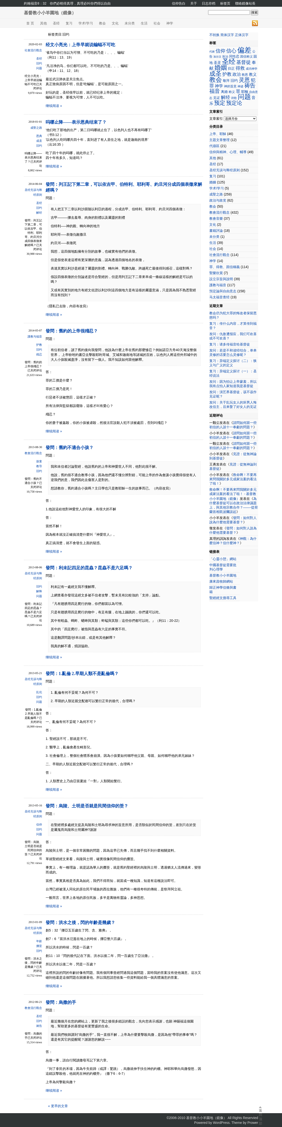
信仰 (39, 824)
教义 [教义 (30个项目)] (253, 74)
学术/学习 (85, 23)
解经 (39, 212)
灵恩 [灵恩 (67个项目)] (244, 80)
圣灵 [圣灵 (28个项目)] (217, 62)
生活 (144, 23)
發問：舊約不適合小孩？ (69, 447)
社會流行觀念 (33, 50)
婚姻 (212, 182)
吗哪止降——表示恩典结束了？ (76, 122)
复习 (69, 23)
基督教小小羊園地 (222, 575)
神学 (169, 23)
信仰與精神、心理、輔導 (228, 152)
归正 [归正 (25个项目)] (231, 68)
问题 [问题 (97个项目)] (244, 96)
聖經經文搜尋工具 (222, 598)
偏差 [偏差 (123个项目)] (244, 50)
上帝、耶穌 (217, 134)
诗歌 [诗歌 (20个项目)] (234, 98)
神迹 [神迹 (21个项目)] (240, 86)
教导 (39, 466)
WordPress (221, 1123)
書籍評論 (216, 231)
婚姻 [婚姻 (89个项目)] (220, 67)
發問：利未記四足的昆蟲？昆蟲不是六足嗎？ (89, 567)
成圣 (39, 141)
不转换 (214, 35)
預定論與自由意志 (222, 291)
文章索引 (216, 118)
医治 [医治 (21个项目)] (225, 56)
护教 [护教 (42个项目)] (227, 74)
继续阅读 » (54, 106)
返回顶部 (260, 1116)
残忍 (39, 354)
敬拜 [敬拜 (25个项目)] (226, 81)
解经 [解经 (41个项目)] (225, 97)
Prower (252, 1123)
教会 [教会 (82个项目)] (215, 79)
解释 (39, 591)
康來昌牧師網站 (221, 581)
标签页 (225, 3)
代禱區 (214, 146)
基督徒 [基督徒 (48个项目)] (243, 62)
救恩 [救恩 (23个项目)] (245, 74)
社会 (157, 23)
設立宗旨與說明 (221, 279)
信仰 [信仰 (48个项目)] (220, 50)
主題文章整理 (219, 140)
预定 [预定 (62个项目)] (219, 103)
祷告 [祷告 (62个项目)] (249, 85)
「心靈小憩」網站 (222, 559)
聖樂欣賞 (216, 273)
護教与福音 (35, 336)
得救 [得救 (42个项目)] (240, 68)
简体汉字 (227, 35)
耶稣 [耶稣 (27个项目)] (244, 92)
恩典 (39, 136)
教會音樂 (216, 218)
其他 (43, 23)
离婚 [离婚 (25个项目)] (224, 92)
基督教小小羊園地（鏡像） (50, 12)
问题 (39, 68)
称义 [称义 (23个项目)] (232, 92)
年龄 (39, 941)
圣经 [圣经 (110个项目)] (228, 61)
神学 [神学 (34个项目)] (219, 86)
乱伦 (39, 692)
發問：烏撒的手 (61, 1002)
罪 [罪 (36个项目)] (238, 91)
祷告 (39, 1026)
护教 (39, 344)
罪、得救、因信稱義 (224, 267)
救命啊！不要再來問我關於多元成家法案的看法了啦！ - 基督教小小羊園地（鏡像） (233, 494)
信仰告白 (178, 3)
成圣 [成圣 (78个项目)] (215, 73)
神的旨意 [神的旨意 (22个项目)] (230, 86)
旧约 (39, 63)
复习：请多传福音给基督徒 (229, 344)
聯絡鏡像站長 (245, 3)
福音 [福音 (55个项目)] (214, 91)
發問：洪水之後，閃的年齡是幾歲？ (80, 922)
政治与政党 (217, 200)
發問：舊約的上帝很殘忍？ (72, 331)
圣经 (56, 23)
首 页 (30, 23)
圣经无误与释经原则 (33, 192)
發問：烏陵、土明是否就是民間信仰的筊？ (87, 806)
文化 (115, 23)
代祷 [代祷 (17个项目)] (212, 51)
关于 (193, 3)
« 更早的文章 (58, 1106)
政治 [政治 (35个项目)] (237, 74)
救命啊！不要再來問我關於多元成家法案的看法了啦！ (233, 479)
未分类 (130, 23)
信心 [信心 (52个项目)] (231, 50)
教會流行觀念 (33, 453)
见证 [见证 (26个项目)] (216, 98)
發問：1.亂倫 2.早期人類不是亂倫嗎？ (82, 673)
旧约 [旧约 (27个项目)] (234, 80)
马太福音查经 (219, 297)
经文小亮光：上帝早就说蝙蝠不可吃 (80, 44)
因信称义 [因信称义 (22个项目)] (246, 56)
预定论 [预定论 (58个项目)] (234, 103)
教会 (102, 23)
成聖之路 (36, 127)
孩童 (39, 461)
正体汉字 (241, 35)
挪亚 (39, 946)
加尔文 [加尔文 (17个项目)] (217, 56)
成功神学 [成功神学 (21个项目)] (251, 68)
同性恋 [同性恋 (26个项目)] (234, 56)
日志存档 (208, 3)
